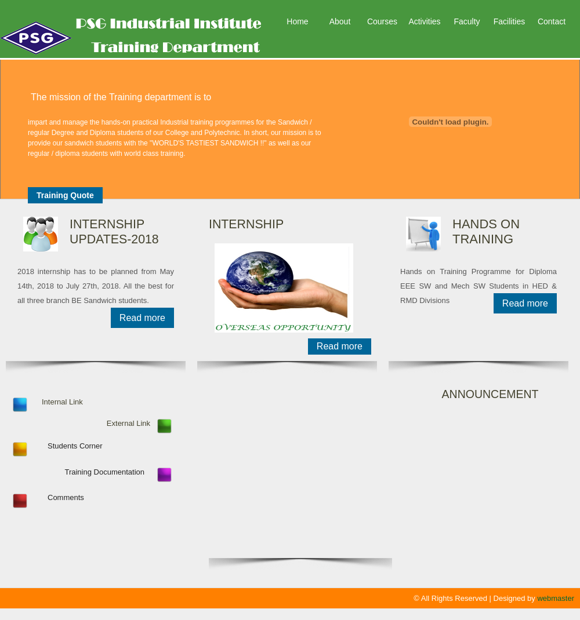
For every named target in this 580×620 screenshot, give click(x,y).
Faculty (467, 21)
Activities (424, 21)
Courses (382, 21)
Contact (552, 21)
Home (297, 21)
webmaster (555, 598)
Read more (142, 318)
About (340, 21)
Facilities (509, 21)
